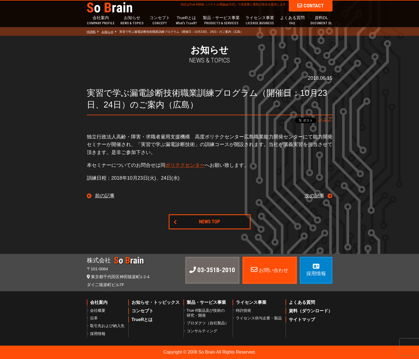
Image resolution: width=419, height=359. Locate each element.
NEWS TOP (209, 221)
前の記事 (105, 195)
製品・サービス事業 (221, 20)
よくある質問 (292, 20)
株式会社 (115, 260)
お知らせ (132, 20)
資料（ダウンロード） (310, 310)
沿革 (94, 318)
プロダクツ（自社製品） (208, 323)
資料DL (321, 20)
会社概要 (97, 310)
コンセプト (160, 20)
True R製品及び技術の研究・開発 (206, 313)
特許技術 (243, 310)
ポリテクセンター (185, 165)
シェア (325, 119)
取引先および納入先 (107, 326)
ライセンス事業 (259, 20)
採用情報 (97, 333)
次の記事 (314, 195)
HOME (91, 31)
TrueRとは (186, 20)
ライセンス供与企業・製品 (259, 318)
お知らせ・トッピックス (156, 302)
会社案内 (101, 20)
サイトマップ (302, 319)
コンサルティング (202, 331)
